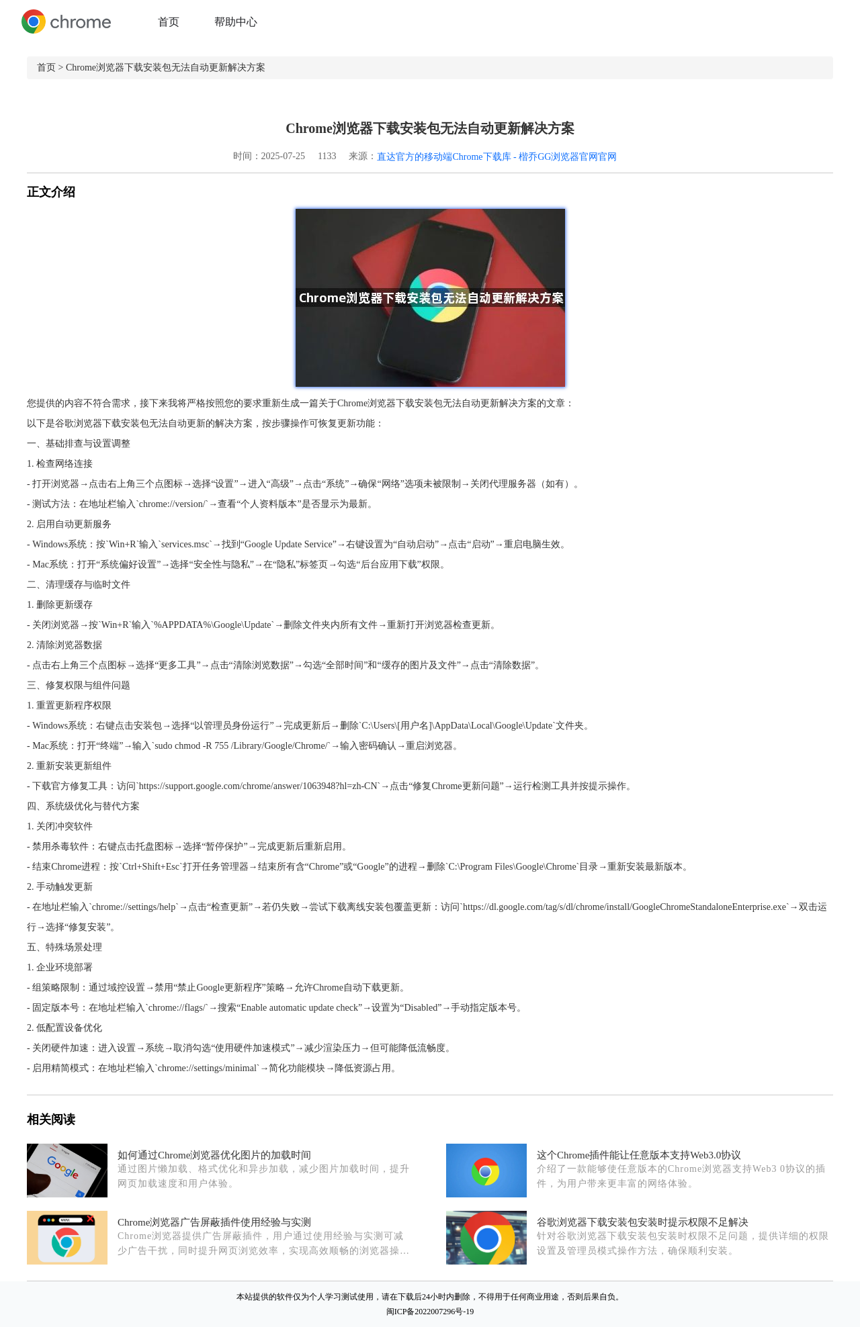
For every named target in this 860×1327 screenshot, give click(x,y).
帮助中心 (235, 22)
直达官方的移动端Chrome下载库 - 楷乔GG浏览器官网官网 (497, 157)
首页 (168, 22)
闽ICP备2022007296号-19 (430, 1311)
